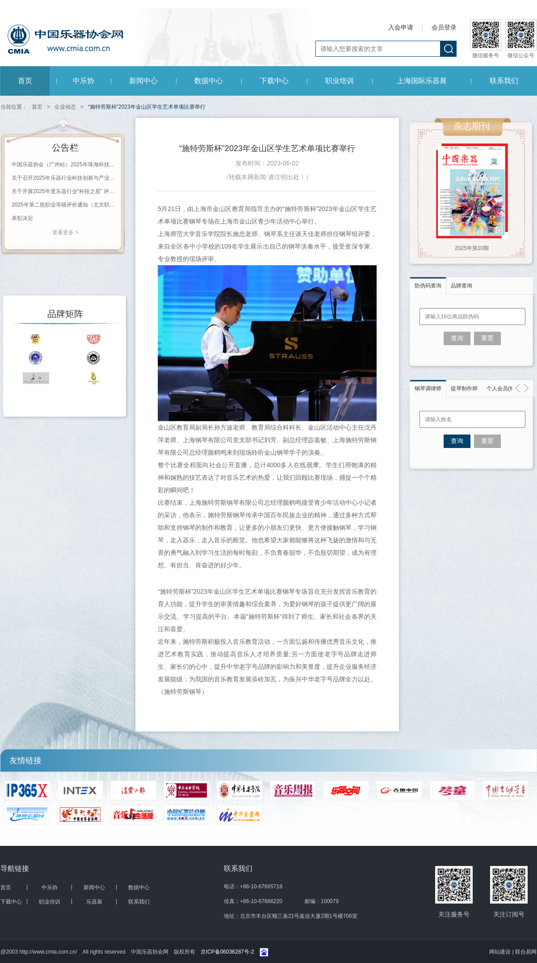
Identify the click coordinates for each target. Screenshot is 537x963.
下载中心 (274, 80)
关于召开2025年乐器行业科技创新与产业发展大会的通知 (65, 178)
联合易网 (526, 952)
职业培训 (339, 80)
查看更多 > (65, 232)
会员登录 (444, 27)
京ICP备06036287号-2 (227, 952)
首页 (25, 80)
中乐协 (83, 80)
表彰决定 (22, 218)
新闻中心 (143, 80)
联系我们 (504, 80)
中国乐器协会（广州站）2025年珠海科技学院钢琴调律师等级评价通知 (65, 164)
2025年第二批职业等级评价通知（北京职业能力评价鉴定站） (65, 205)
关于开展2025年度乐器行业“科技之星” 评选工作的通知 (65, 191)
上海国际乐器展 (422, 80)
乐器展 (94, 901)
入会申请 (400, 27)
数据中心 (208, 80)
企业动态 (65, 107)
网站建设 (500, 952)
